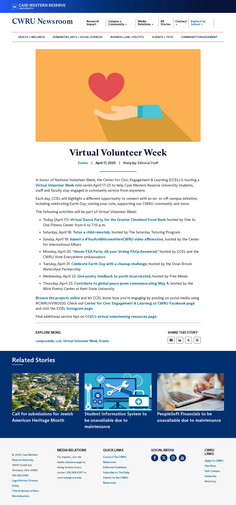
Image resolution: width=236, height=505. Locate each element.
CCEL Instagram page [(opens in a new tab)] (74, 308)
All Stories (166, 23)
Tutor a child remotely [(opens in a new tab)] (91, 232)
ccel (58, 341)
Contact (181, 22)
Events (104, 341)
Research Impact (93, 23)
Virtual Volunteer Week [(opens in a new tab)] (55, 185)
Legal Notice (19, 480)
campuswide (45, 341)
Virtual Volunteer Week (80, 341)
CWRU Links (209, 452)
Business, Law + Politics (127, 37)
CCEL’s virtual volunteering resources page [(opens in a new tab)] (120, 316)
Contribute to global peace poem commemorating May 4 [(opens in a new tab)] (121, 283)
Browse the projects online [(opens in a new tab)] (58, 298)
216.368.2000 (20, 475)
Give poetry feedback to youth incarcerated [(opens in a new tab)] (113, 276)
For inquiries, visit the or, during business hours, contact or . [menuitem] (71, 467)
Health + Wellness (31, 37)
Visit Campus (212, 471)
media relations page (69, 462)
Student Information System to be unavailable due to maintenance (115, 420)
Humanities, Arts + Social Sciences (78, 37)
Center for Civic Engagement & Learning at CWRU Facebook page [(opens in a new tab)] (139, 303)
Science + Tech (162, 37)
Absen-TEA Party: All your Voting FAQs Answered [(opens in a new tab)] (115, 251)
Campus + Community (117, 23)
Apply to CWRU (214, 460)
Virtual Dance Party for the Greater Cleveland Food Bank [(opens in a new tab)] (118, 219)
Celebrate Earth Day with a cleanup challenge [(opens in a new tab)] (109, 264)
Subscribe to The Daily (116, 472)
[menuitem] (31, 37)
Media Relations (145, 23)
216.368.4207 (75, 472)
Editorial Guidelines (114, 467)
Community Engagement (199, 37)
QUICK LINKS (113, 450)
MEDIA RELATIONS (71, 450)
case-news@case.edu (69, 477)
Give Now (210, 465)
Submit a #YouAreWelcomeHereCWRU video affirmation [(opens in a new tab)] (116, 239)
